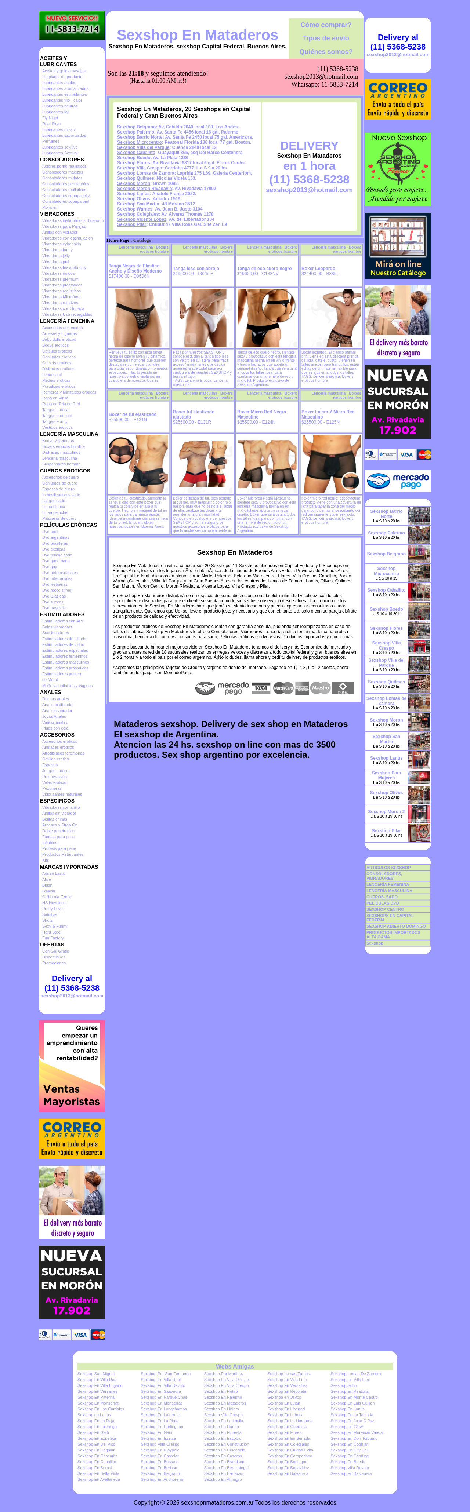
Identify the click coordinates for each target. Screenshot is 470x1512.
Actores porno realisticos (64, 166)
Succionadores (55, 633)
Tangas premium (57, 415)
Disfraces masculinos (61, 452)
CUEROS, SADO (382, 897)
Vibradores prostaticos (62, 285)
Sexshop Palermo (135, 132)
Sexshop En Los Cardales (100, 1409)
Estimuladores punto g (62, 674)
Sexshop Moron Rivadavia (144, 188)
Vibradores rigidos (58, 273)
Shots (47, 920)
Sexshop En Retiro (221, 1391)
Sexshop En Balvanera (287, 1473)
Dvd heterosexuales (60, 572)
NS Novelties (54, 903)
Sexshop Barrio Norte (139, 137)
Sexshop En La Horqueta (289, 1420)
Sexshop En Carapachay (289, 1456)
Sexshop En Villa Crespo (226, 1385)
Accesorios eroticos (59, 741)
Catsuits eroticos (57, 351)
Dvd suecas (52, 602)
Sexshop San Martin (138, 204)
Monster (49, 207)
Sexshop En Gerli (93, 1432)
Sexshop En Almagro (223, 1479)
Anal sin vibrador (57, 710)
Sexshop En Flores (284, 1432)
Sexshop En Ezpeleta (96, 1438)
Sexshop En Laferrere (160, 1415)
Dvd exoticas (53, 549)
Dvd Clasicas (54, 596)
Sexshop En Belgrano (160, 1473)
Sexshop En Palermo (223, 1397)
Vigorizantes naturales (62, 794)
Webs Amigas (235, 1366)
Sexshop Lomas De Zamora (356, 1374)
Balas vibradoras (57, 627)
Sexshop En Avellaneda (98, 1479)
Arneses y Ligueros (59, 333)
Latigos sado (53, 500)
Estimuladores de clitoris (64, 638)
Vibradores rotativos (60, 302)
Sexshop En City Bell (350, 1450)
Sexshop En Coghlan (350, 1444)
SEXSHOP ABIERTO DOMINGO (396, 926)
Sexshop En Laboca (285, 1415)
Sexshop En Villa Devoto (163, 1385)
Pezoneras (52, 788)
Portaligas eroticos (59, 386)
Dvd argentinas (55, 537)
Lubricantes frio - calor (62, 100)
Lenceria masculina (59, 458)
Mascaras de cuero (59, 518)
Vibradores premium (60, 279)
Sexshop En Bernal (94, 1467)
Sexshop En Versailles (287, 1385)
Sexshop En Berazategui (226, 1467)
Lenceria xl (52, 374)
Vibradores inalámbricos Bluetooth (73, 220)
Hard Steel (51, 932)
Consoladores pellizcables (65, 184)
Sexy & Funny (54, 926)
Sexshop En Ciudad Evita (290, 1450)
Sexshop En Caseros (223, 1456)
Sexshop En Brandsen (224, 1462)
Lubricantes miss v (59, 129)
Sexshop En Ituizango (97, 1426)
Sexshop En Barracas (223, 1473)
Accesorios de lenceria (62, 327)
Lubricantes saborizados (64, 135)
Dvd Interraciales (57, 578)
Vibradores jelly (56, 255)
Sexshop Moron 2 (386, 811)
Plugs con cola (55, 728)
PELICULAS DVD (382, 903)
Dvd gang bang (56, 561)
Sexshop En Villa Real (97, 1379)
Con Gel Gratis (55, 951)
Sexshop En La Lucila (223, 1420)
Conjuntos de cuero (59, 483)
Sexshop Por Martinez (224, 1374)
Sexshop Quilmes (135, 178)
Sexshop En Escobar (223, 1438)
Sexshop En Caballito (96, 1462)
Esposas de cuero (58, 489)
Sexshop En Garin (157, 1432)
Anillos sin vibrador (59, 813)
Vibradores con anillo (61, 807)
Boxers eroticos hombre (63, 446)
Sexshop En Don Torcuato (354, 1438)
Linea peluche (55, 512)
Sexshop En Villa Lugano (100, 1385)
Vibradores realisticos (61, 291)
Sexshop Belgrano (136, 126)
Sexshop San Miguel (96, 1374)
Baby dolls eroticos (59, 339)
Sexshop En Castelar (159, 1456)
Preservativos (54, 776)
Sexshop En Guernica (287, 1426)
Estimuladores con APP (63, 621)
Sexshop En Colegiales (288, 1444)
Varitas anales (55, 722)
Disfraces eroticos (58, 368)
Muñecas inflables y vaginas (67, 685)
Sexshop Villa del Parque (143, 147)
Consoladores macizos (62, 172)
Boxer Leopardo (318, 268)
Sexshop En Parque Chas (164, 1397)
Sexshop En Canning (350, 1456)
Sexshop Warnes (134, 209)
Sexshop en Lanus (94, 1415)
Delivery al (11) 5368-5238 (72, 983)
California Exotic (56, 897)
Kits (45, 860)
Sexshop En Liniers (221, 1409)
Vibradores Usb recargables (67, 314)
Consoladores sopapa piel (65, 201)
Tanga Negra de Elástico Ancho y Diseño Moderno (135, 268)
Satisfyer (50, 914)
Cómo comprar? (325, 25)
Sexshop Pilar (131, 224)
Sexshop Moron (133, 183)
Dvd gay (49, 567)
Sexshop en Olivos (284, 1397)
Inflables (49, 842)
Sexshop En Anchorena (162, 1479)
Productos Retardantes (63, 854)
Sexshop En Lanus (348, 1409)
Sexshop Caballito (136, 152)
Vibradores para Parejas (64, 226)
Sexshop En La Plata (159, 1420)
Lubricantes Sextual (60, 153)
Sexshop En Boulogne (287, 1462)
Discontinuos (53, 957)
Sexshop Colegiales (138, 214)
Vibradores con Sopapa (63, 308)
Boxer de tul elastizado (133, 414)
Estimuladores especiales (65, 650)
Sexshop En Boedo (348, 1462)
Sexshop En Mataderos (197, 35)
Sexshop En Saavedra (161, 1391)
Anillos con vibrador (59, 232)
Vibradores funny (57, 250)
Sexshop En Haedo (221, 1426)
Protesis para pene (59, 848)
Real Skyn (51, 123)
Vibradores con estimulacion (67, 238)
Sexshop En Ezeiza (158, 1438)
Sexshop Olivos (133, 198)
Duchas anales (55, 699)
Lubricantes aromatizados (65, 88)
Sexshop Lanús (133, 193)
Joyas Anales (54, 716)
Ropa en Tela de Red (61, 404)
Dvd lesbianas (55, 584)
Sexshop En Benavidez (288, 1467)
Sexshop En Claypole (160, 1450)
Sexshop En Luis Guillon (353, 1403)
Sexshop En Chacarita (97, 1456)
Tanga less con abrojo (196, 268)
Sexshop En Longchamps (164, 1409)
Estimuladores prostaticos (65, 668)
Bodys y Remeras (58, 440)
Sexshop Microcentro (139, 142)
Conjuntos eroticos (59, 357)
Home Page (117, 240)
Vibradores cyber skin (61, 244)
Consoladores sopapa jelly (66, 195)
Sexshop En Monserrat (98, 1403)
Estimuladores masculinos (65, 662)
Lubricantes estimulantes (64, 94)
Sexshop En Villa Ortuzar (226, 1379)
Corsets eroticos (56, 363)
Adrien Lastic (54, 873)
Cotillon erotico (55, 759)
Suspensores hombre (61, 464)
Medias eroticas (56, 380)
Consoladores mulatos (62, 178)
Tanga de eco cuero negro (264, 268)
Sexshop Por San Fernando (166, 1374)
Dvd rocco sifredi (57, 590)
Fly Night (50, 118)
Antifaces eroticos (58, 747)
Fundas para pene (58, 836)
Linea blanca (53, 506)
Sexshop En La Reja (95, 1420)
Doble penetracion (58, 831)
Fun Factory (53, 938)
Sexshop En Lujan (283, 1403)
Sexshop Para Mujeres (386, 775)
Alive (46, 879)
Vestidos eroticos (57, 427)
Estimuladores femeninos (65, 656)
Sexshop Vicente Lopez (141, 219)
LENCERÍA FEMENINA (387, 884)
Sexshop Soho (344, 1385)
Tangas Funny (55, 421)
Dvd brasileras (55, 543)
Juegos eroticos (56, 770)
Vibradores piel (55, 261)
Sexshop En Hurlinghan (162, 1426)
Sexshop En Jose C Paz (353, 1420)
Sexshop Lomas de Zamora (145, 173)
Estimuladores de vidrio (63, 644)
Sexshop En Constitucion (226, 1444)
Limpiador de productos (63, 76)
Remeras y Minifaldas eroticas (69, 392)
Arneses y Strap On (59, 825)
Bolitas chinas (54, 819)
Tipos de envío (326, 38)
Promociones (54, 963)
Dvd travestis (54, 608)
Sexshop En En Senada (288, 1438)
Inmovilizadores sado (61, 495)
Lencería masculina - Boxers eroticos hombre (144, 249)
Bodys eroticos (55, 345)
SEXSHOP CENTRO (385, 909)
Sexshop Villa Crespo (139, 168)
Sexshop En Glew (347, 1426)
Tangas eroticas (56, 410)
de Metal (50, 680)
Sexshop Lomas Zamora (289, 1374)
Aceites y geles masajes (64, 71)
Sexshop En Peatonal (350, 1391)
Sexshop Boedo (134, 157)
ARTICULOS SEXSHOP (388, 867)
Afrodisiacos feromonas (63, 753)
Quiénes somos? (325, 51)
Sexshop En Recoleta (286, 1391)
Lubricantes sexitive (60, 147)
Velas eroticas (54, 782)
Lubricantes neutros (60, 106)
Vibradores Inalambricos (64, 267)
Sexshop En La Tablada (352, 1415)
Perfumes (50, 141)
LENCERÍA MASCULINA (389, 890)
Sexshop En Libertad (286, 1409)
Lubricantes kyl (55, 112)
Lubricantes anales (59, 82)
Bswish (48, 891)
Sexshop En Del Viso (96, 1444)
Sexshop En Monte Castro (354, 1397)
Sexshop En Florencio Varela (357, 1432)
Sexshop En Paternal (96, 1397)
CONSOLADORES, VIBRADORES (384, 876)
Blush (47, 885)
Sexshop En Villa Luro (287, 1379)
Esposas (50, 765)
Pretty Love (52, 908)
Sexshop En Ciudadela (224, 1450)
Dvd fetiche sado (57, 555)
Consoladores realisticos (64, 189)
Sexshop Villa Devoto (350, 1467)
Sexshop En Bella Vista (98, 1473)
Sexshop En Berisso (159, 1467)
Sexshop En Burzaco (159, 1462)
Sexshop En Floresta (223, 1432)
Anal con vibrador (58, 704)
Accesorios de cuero (60, 477)
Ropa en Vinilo (55, 398)
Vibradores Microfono (61, 297)
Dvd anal (50, 531)
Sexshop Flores (133, 162)
